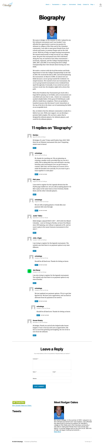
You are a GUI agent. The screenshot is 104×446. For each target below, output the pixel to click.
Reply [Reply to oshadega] (36, 174)
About (47, 4)
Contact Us (86, 4)
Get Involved (72, 4)
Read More (57, 432)
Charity (79, 4)
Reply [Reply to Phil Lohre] (34, 195)
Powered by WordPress (30, 442)
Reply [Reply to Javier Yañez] (34, 233)
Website (35, 379)
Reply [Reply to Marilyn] (34, 148)
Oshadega (20, 442)
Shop (91, 4)
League (64, 4)
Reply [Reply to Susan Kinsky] (34, 335)
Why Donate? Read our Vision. (22, 406)
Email (54, 372)
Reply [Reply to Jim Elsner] (34, 283)
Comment (35, 359)
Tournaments (55, 4)
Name (34, 372)
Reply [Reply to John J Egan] (34, 251)
